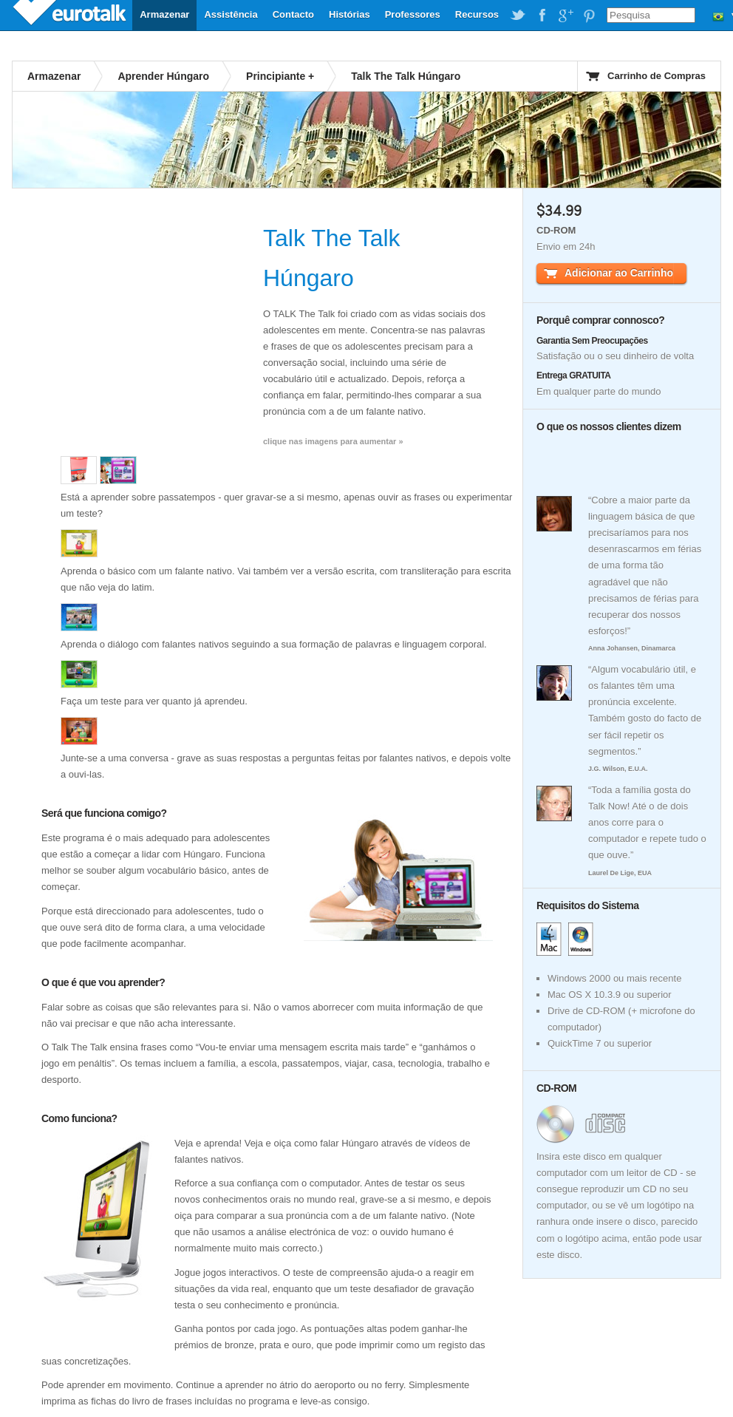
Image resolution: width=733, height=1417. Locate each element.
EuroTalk (71, 15)
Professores (412, 14)
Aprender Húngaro (163, 76)
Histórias (349, 14)
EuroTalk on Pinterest (589, 15)
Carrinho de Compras (656, 75)
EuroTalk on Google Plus (565, 15)
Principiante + (280, 76)
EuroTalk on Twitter (518, 15)
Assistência (230, 14)
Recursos (477, 14)
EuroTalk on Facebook (541, 15)
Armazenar (164, 14)
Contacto (293, 14)
